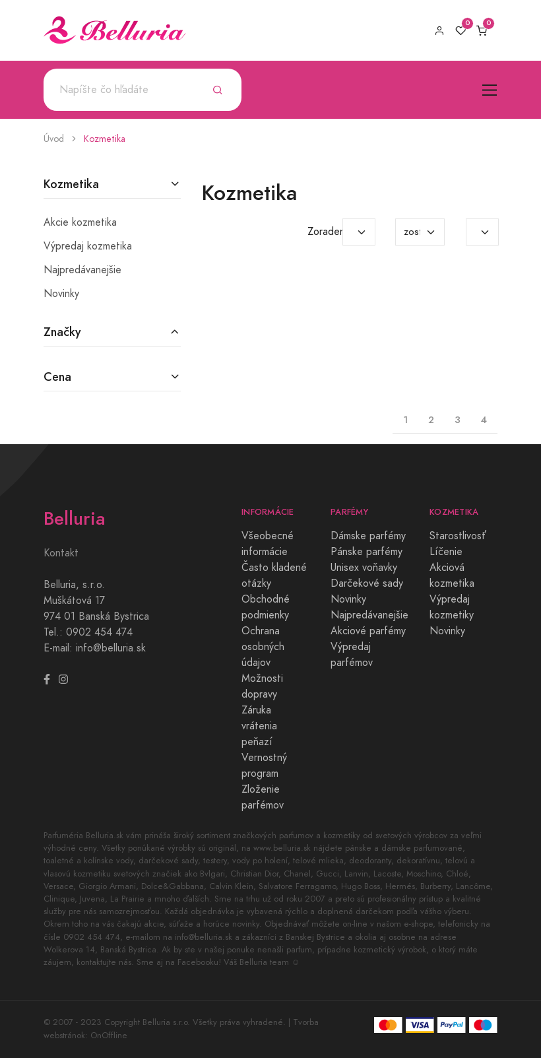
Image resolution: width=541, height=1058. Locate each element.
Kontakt (61, 553)
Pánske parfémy (366, 552)
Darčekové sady (367, 583)
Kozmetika (104, 139)
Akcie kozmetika (80, 222)
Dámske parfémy (368, 536)
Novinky (61, 293)
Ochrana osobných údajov (262, 647)
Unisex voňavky (364, 567)
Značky (62, 331)
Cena (57, 376)
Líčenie (446, 552)
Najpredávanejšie (82, 270)
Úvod (54, 139)
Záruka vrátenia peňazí (259, 726)
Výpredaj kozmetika (88, 246)
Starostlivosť (458, 536)
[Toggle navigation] (490, 90)
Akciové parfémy (368, 631)
